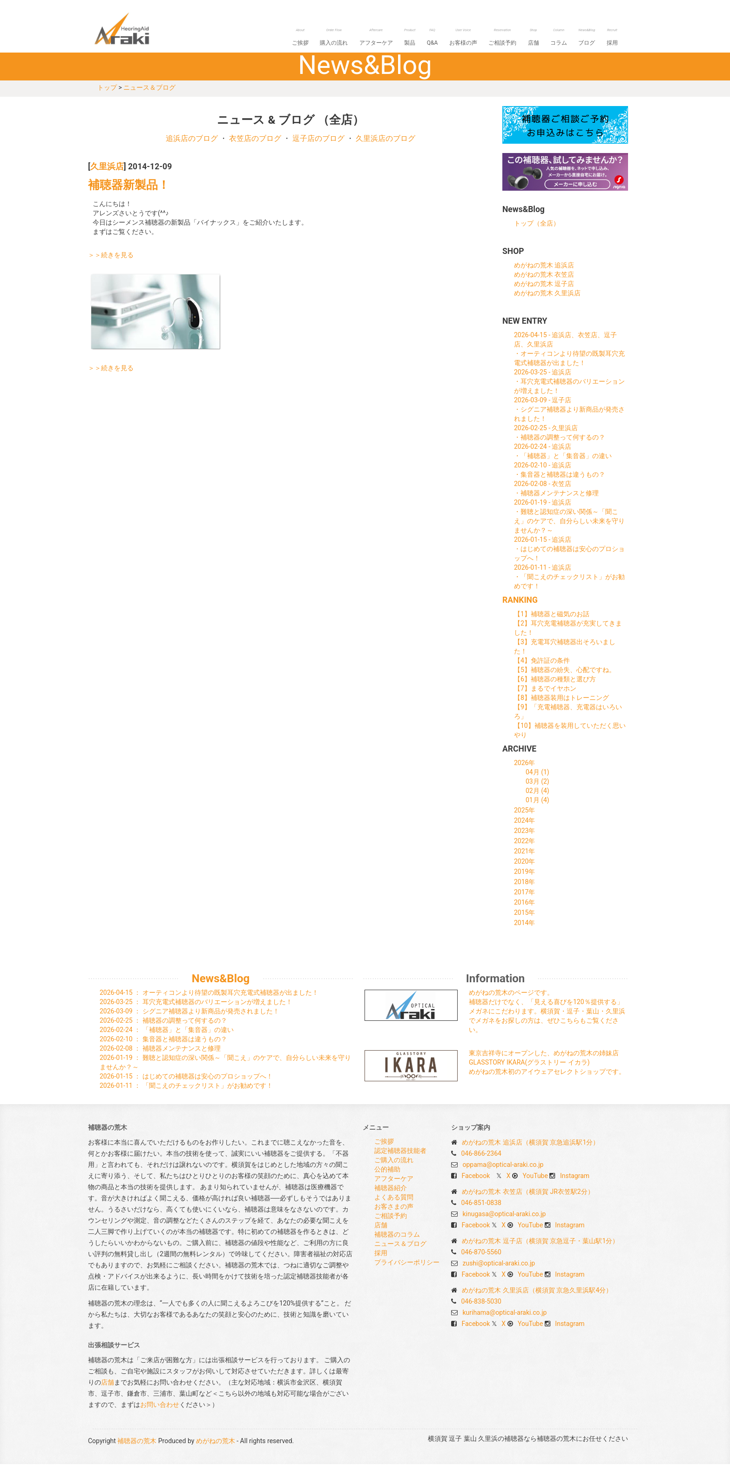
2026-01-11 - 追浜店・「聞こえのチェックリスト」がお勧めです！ (569, 578)
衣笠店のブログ (255, 139)
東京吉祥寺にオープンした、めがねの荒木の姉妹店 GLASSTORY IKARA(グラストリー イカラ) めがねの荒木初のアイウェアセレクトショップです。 (547, 1063)
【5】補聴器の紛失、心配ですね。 (564, 670)
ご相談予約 (512, 38)
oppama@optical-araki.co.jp (502, 1165)
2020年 (524, 862)
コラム (563, 38)
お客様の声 (474, 38)
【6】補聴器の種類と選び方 (555, 680)
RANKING (520, 601)
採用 (613, 38)
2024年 (524, 821)
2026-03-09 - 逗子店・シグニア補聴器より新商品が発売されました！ (569, 410)
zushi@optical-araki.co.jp (498, 1264)
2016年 (524, 903)
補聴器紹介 (390, 1188)
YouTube (535, 1176)
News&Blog (221, 979)
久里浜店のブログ (385, 139)
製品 (425, 38)
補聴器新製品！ (128, 186)
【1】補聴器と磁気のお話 (551, 615)
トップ (107, 88)
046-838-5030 (481, 1302)
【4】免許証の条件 (542, 661)
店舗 (540, 38)
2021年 (524, 852)
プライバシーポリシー (406, 1263)
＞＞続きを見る (111, 256)
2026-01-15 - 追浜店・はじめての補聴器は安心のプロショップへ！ (569, 550)
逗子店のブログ (318, 139)
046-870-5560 (481, 1253)
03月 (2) (537, 782)
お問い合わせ (159, 1405)
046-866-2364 (481, 1154)
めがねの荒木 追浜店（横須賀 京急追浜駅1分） (530, 1143)
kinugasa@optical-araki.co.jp (504, 1215)
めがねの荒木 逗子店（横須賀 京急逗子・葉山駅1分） (540, 1241)
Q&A (445, 38)
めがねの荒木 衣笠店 (544, 275)
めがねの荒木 (215, 1441)
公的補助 (387, 1170)
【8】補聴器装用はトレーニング (561, 698)
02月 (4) (537, 791)
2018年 (524, 882)
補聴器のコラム (397, 1235)
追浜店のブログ (192, 139)
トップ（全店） (537, 224)
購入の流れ (353, 38)
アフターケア (393, 38)
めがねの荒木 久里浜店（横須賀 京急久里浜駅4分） (537, 1291)
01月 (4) (537, 801)
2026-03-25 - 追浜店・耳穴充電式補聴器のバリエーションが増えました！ (569, 382)
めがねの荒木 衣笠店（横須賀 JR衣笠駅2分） (528, 1192)
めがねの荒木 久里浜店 (547, 294)
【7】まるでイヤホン (545, 689)
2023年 (524, 831)
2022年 (524, 842)
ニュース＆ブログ (149, 88)
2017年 (524, 893)
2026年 (524, 763)
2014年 (524, 923)
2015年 (524, 913)
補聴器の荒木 (139, 28)
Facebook (475, 1176)
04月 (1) (537, 773)
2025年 (524, 811)
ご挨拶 (321, 38)
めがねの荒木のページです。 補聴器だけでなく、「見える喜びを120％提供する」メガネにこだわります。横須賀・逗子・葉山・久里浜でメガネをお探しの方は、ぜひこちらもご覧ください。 (547, 1012)
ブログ (589, 38)
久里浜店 (107, 167)
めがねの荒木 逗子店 (544, 284)
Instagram (574, 1176)
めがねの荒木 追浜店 (544, 266)
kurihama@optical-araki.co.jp (504, 1313)
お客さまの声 (393, 1207)
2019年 (524, 872)
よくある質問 (393, 1198)
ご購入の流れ (393, 1161)
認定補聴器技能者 (400, 1151)
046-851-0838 (481, 1203)
